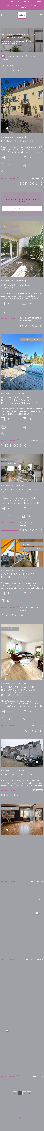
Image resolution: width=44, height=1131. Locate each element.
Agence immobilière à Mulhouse (17, 35)
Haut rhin (6, 37)
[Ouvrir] (2, 15)
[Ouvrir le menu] (41, 15)
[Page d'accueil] (22, 15)
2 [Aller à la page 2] (24, 1093)
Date (16, 70)
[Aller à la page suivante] (29, 1093)
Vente (36, 35)
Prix (5, 70)
